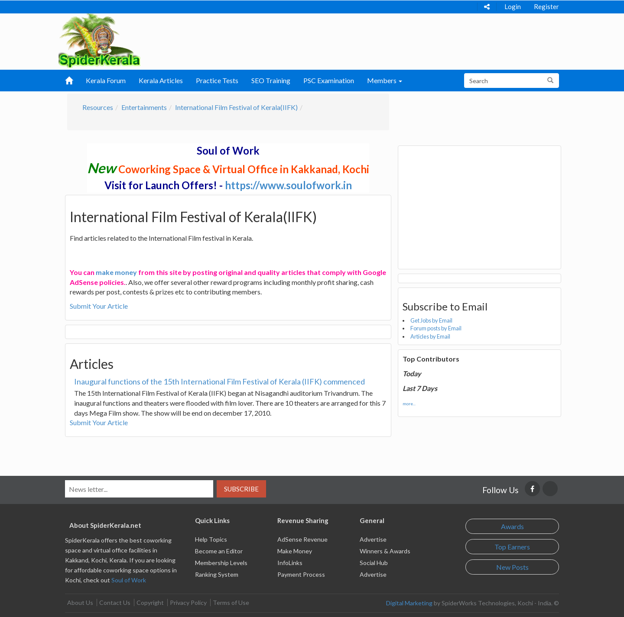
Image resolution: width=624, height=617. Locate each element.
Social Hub (374, 562)
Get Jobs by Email (431, 320)
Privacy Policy (188, 602)
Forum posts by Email (436, 328)
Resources (97, 107)
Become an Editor (219, 551)
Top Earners (512, 547)
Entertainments (144, 107)
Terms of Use (231, 602)
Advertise (373, 539)
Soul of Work (128, 580)
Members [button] (384, 80)
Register (546, 6)
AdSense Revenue (302, 539)
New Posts (512, 567)
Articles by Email (430, 336)
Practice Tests (217, 80)
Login (512, 6)
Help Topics (211, 539)
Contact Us (114, 602)
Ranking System (216, 574)
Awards (512, 526)
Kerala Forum (106, 80)
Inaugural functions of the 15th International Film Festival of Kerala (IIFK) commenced (219, 381)
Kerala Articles (161, 80)
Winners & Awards (385, 551)
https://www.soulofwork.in (288, 185)
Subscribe (241, 489)
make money (116, 272)
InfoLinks (289, 562)
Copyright (150, 602)
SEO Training (270, 80)
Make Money (294, 551)
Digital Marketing (409, 603)
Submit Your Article (99, 306)
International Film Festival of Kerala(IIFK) (236, 107)
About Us (80, 602)
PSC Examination (328, 80)
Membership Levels (221, 562)
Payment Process (301, 574)
